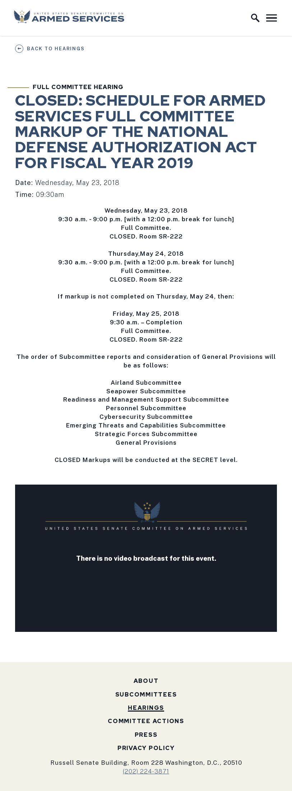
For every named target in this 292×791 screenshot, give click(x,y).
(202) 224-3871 (146, 771)
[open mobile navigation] (271, 18)
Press (146, 735)
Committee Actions (146, 721)
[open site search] (255, 18)
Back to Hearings (56, 48)
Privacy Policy (146, 748)
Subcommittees (146, 694)
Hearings (146, 708)
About (146, 681)
